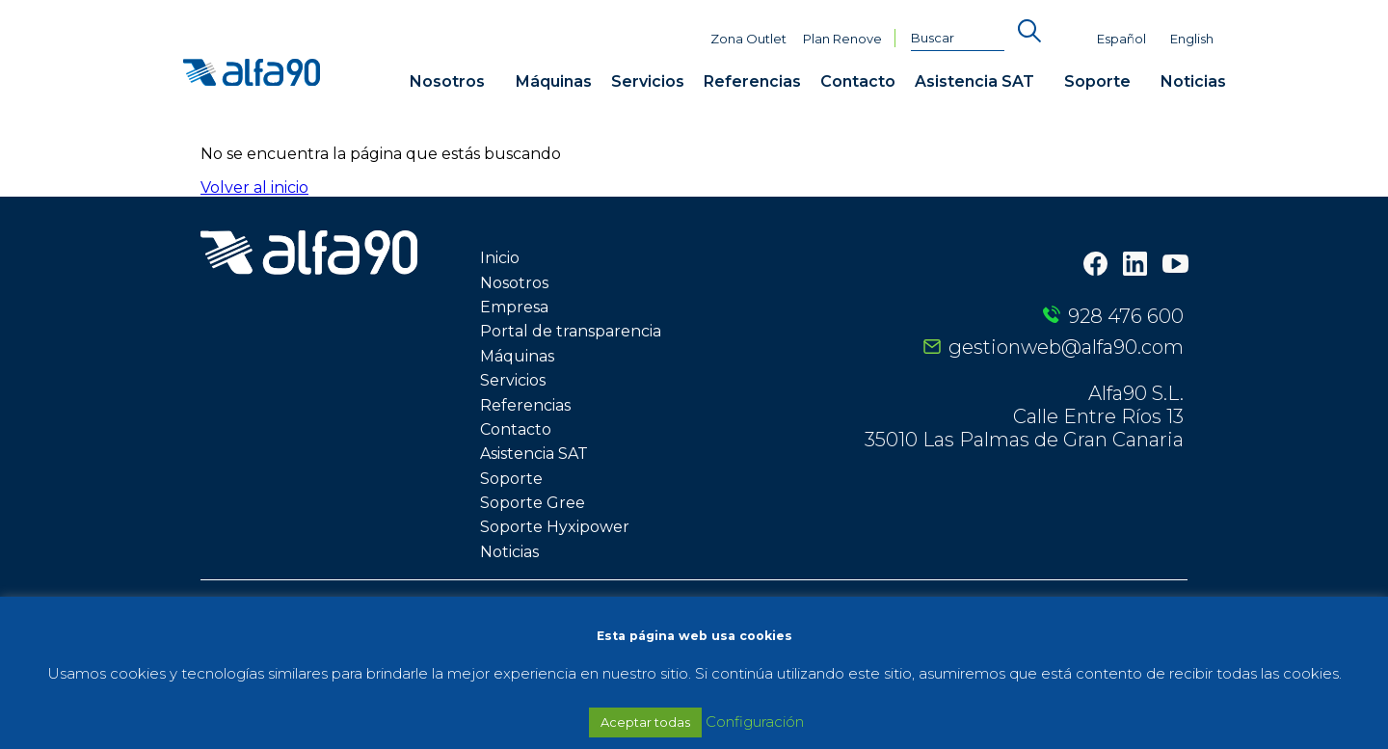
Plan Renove (842, 39)
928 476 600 (1126, 316)
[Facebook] (1095, 265)
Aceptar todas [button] (645, 722)
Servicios (647, 81)
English (1192, 39)
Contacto (857, 81)
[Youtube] (1175, 266)
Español (1121, 39)
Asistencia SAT (974, 81)
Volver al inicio (254, 187)
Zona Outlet (748, 39)
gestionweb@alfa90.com (1066, 347)
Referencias (752, 81)
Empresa (514, 307)
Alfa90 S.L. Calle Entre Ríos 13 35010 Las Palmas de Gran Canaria (1024, 416)
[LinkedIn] (1135, 265)
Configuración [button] (755, 721)
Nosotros (447, 81)
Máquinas (554, 81)
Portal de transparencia (570, 331)
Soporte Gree (532, 503)
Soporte (1097, 81)
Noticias (1193, 81)
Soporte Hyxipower (554, 527)
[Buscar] (958, 38)
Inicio (500, 258)
